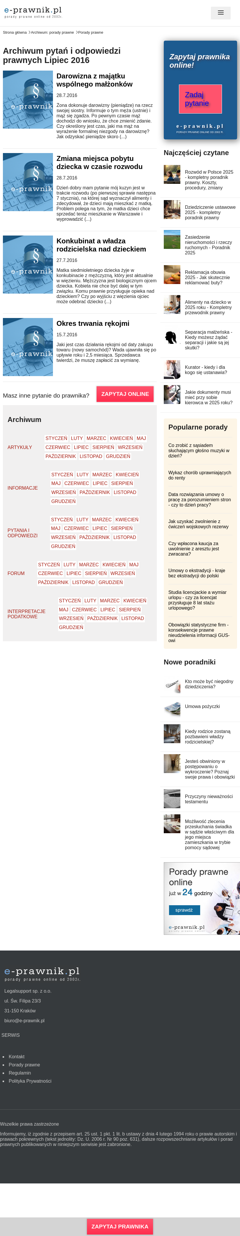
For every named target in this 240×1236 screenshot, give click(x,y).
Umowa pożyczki (202, 706)
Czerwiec (58, 447)
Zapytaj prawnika (120, 1227)
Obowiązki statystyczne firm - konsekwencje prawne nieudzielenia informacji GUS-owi (199, 632)
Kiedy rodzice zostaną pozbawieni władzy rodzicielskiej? (208, 736)
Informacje (23, 488)
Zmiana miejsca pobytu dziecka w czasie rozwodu (99, 162)
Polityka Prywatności (30, 1081)
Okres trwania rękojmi (92, 323)
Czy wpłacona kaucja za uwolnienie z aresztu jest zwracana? (193, 548)
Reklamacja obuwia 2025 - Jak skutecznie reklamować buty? (207, 277)
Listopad (91, 456)
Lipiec (81, 447)
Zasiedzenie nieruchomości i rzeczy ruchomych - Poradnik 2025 (208, 245)
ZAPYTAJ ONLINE (125, 394)
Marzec (96, 438)
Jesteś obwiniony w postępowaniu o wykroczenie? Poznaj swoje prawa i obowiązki (210, 769)
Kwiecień (121, 438)
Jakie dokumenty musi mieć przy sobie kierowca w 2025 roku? (209, 397)
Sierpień (103, 447)
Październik (61, 456)
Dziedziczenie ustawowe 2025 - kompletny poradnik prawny (210, 212)
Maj (141, 438)
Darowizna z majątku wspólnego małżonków (94, 80)
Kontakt (16, 1056)
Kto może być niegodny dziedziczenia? (209, 684)
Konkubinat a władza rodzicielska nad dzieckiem (101, 245)
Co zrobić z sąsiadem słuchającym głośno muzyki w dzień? (199, 450)
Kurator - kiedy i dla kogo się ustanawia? (206, 370)
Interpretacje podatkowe (26, 614)
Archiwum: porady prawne (52, 32)
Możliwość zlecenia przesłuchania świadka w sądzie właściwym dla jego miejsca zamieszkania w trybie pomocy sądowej (209, 834)
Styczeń (56, 438)
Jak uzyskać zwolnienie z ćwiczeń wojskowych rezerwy (198, 524)
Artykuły (20, 447)
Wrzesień (130, 447)
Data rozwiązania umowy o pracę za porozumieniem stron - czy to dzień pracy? (199, 499)
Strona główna (15, 32)
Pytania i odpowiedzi (23, 533)
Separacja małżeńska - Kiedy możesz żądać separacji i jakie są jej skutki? (208, 340)
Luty (77, 438)
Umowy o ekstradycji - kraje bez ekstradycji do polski (196, 573)
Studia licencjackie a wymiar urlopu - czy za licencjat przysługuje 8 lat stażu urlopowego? (197, 600)
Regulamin (20, 1072)
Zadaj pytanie (197, 99)
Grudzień (118, 456)
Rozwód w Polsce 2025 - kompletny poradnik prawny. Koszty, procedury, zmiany (209, 180)
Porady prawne (90, 32)
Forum (16, 573)
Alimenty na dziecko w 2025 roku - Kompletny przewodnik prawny (208, 307)
